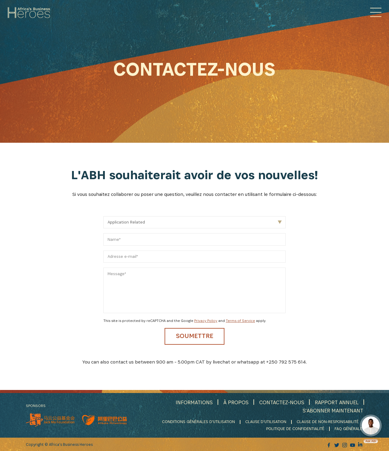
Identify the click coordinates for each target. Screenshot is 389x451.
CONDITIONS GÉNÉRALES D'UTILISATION (196, 422)
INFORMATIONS (189, 403)
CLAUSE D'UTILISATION (264, 422)
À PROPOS (232, 403)
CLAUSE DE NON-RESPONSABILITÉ (327, 422)
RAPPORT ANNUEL (336, 403)
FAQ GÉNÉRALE (349, 429)
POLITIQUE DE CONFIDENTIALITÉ (295, 429)
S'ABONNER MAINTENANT (331, 411)
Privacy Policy (205, 320)
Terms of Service (240, 320)
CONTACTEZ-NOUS (279, 403)
